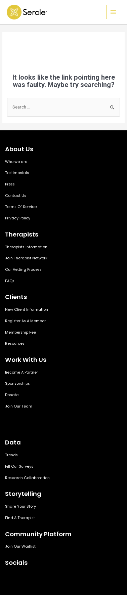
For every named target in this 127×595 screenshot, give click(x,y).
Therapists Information (26, 247)
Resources (15, 343)
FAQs (9, 281)
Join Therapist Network (26, 258)
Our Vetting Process (23, 269)
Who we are (16, 161)
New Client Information (26, 309)
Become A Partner (21, 372)
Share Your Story (20, 506)
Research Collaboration (27, 477)
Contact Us (15, 195)
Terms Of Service (21, 206)
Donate (11, 394)
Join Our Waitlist (20, 546)
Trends (11, 455)
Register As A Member (25, 321)
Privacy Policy (17, 218)
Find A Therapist (20, 517)
